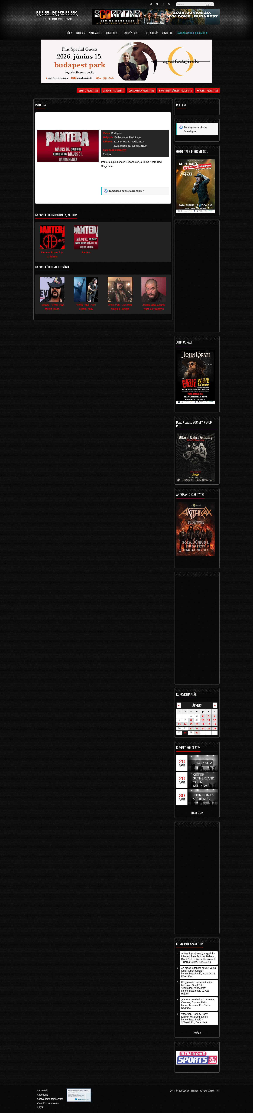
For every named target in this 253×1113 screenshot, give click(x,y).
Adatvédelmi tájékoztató (50, 1099)
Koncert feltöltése (207, 90)
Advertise (167, 33)
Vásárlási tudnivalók (48, 1103)
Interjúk (80, 33)
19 (214, 724)
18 (208, 724)
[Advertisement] (135, 179)
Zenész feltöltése (88, 90)
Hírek (69, 33)
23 (197, 728)
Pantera (107, 154)
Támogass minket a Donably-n (191, 33)
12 (214, 720)
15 (191, 724)
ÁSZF (40, 1107)
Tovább (197, 1032)
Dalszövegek (132, 33)
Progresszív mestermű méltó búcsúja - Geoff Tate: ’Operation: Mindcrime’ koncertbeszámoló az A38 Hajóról (196, 988)
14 (185, 724)
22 (191, 728)
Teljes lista (197, 812)
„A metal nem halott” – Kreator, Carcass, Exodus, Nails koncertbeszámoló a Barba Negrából (198, 1003)
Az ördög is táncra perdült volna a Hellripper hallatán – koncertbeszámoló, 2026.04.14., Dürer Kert (198, 972)
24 (202, 728)
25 (208, 728)
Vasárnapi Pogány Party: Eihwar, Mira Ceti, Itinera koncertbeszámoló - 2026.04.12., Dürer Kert (194, 1018)
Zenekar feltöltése (113, 90)
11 (208, 720)
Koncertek (113, 33)
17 (202, 724)
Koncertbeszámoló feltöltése (175, 90)
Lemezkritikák (151, 33)
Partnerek (42, 1090)
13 (179, 724)
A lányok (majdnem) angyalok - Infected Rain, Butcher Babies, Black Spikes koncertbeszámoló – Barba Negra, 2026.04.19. (198, 957)
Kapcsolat (42, 1094)
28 (185, 732)
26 (214, 728)
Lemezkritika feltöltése (141, 90)
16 (197, 724)
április (197, 705)
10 (202, 720)
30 (197, 732)
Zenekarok (95, 33)
